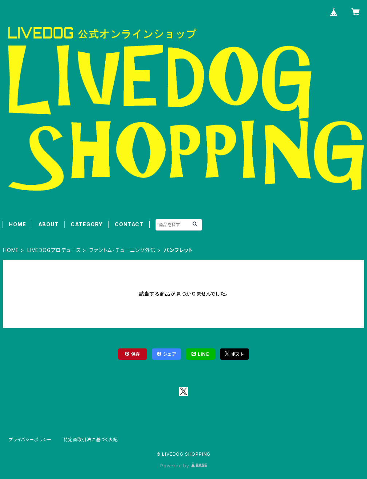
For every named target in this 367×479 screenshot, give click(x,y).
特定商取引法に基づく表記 (90, 439)
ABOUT (48, 224)
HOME (17, 224)
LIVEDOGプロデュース (54, 250)
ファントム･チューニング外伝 (122, 250)
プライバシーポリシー (30, 439)
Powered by (183, 465)
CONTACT (129, 224)
